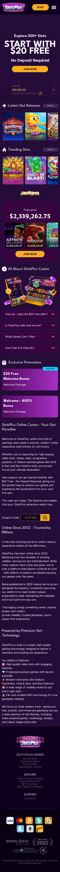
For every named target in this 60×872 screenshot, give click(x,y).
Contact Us (30, 798)
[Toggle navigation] (54, 7)
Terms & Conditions (30, 761)
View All (50, 105)
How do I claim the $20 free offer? (26, 314)
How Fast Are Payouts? (19, 347)
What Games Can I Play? (20, 336)
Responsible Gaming (30, 766)
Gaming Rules (30, 758)
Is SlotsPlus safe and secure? (23, 325)
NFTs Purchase (30, 784)
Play (40, 7)
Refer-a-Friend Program (30, 778)
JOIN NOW (30, 69)
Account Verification (30, 781)
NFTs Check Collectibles (30, 786)
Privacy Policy (30, 764)
